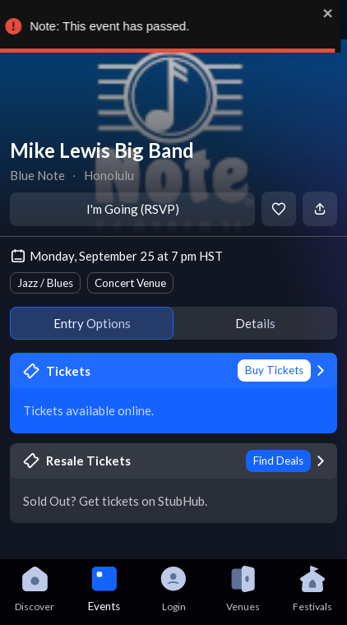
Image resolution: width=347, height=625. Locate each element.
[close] (334, 13)
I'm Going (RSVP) (132, 208)
